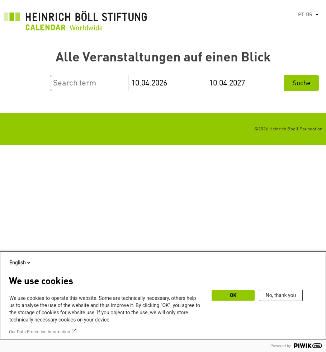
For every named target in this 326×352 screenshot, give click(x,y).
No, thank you (281, 295)
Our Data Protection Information (39, 331)
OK (233, 295)
